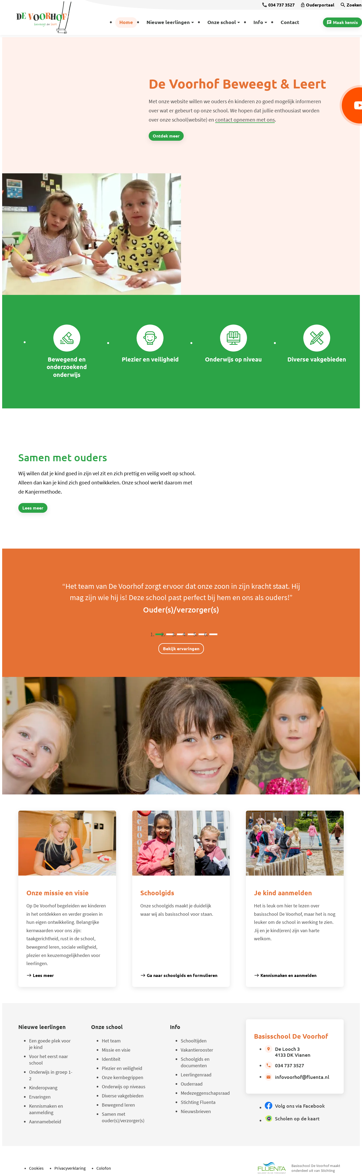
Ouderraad (192, 1084)
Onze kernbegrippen (122, 1077)
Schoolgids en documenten (195, 1062)
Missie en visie (116, 1050)
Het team (111, 1041)
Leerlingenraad (196, 1075)
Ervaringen (40, 1097)
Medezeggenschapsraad (205, 1093)
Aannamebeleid (45, 1121)
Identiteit (111, 1059)
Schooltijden (194, 1041)
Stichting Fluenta (198, 1102)
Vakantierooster (197, 1050)
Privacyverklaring (70, 1168)
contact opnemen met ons (245, 119)
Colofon (103, 1168)
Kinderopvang (43, 1088)
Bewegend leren (118, 1105)
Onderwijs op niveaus (123, 1086)
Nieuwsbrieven (196, 1111)
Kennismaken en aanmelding (46, 1109)
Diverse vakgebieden (123, 1096)
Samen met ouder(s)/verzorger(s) (123, 1117)
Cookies (36, 1168)
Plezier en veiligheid (122, 1068)
